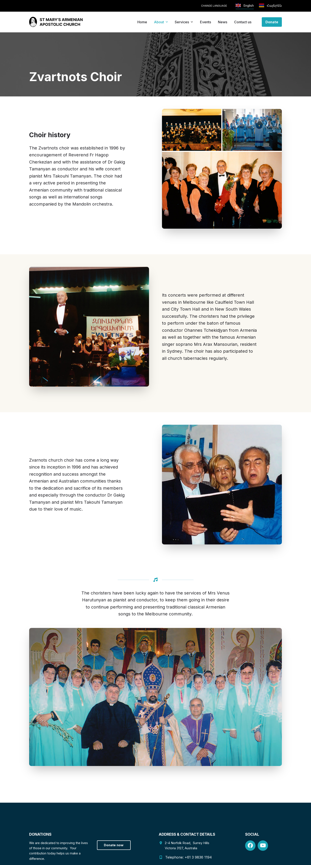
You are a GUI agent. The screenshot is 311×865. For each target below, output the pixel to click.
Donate (271, 22)
